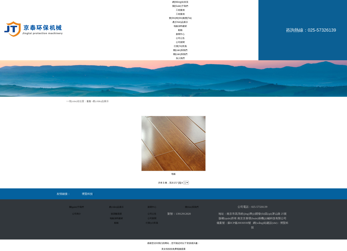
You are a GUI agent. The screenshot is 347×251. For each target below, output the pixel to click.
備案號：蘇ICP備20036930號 (234, 222)
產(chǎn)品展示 (180, 22)
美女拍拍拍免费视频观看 (173, 249)
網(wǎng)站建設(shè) (265, 222)
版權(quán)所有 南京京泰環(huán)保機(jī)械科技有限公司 (252, 218)
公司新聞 (180, 42)
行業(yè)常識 (180, 46)
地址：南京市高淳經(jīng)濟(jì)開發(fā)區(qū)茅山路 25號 (252, 213)
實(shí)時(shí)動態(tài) (180, 18)
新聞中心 (180, 34)
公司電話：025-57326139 (252, 206)
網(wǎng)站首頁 (180, 2)
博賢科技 (87, 193)
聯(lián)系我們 (180, 50)
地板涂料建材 (180, 26)
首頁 (89, 101)
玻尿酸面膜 (116, 213)
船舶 (180, 30)
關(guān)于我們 (180, 6)
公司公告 (180, 38)
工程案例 (180, 10)
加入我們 (180, 58)
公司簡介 (76, 213)
